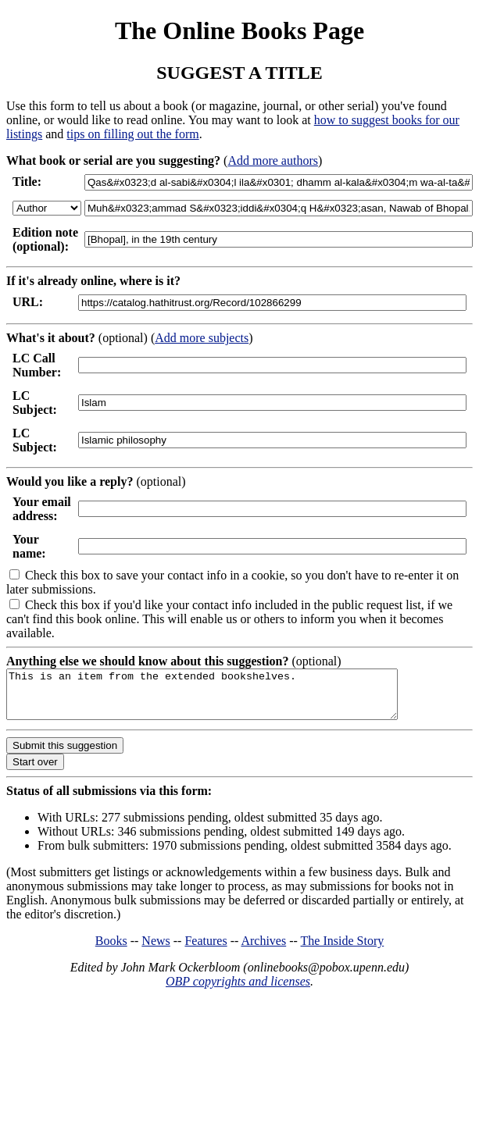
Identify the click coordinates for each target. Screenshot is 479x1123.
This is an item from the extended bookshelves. (225, 698)
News (155, 950)
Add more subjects (201, 337)
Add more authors (272, 160)
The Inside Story (342, 950)
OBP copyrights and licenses (238, 990)
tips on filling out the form (132, 134)
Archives (263, 950)
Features (205, 950)
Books (111, 950)
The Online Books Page (239, 30)
